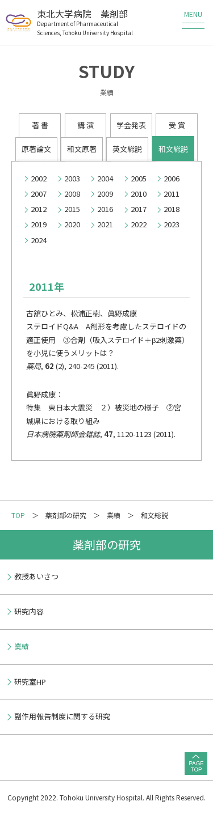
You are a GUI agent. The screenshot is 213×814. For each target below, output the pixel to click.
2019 (39, 224)
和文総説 (173, 148)
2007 (39, 193)
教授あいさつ (36, 576)
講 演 (85, 125)
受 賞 (177, 125)
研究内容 (29, 611)
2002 (39, 178)
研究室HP (30, 681)
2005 (139, 178)
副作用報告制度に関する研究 (62, 716)
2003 (72, 178)
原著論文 (36, 148)
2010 (139, 193)
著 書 (40, 125)
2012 (39, 209)
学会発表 (131, 125)
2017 (139, 209)
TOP (18, 515)
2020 (72, 224)
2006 (171, 178)
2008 (72, 193)
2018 (171, 209)
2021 (105, 224)
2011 (171, 193)
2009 (105, 193)
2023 (171, 224)
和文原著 (82, 148)
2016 (105, 209)
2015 (72, 209)
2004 (105, 178)
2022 (139, 224)
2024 (39, 240)
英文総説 (127, 148)
